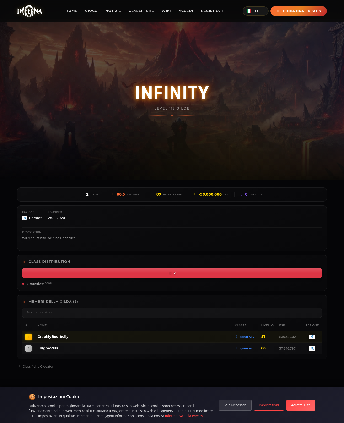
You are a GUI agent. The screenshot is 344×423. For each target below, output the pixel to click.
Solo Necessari (235, 405)
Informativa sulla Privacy (184, 415)
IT (253, 11)
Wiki (166, 11)
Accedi (186, 11)
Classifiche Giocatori (35, 366)
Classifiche (141, 11)
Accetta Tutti (301, 405)
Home (71, 11)
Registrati (212, 11)
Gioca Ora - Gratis (298, 11)
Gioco (91, 11)
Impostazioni (269, 405)
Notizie (113, 11)
